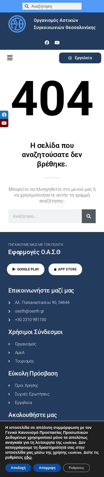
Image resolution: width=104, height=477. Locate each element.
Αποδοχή (18, 468)
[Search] (89, 216)
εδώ (28, 457)
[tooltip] (4, 115)
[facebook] (46, 42)
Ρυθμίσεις (76, 468)
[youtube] (57, 42)
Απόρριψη (47, 468)
